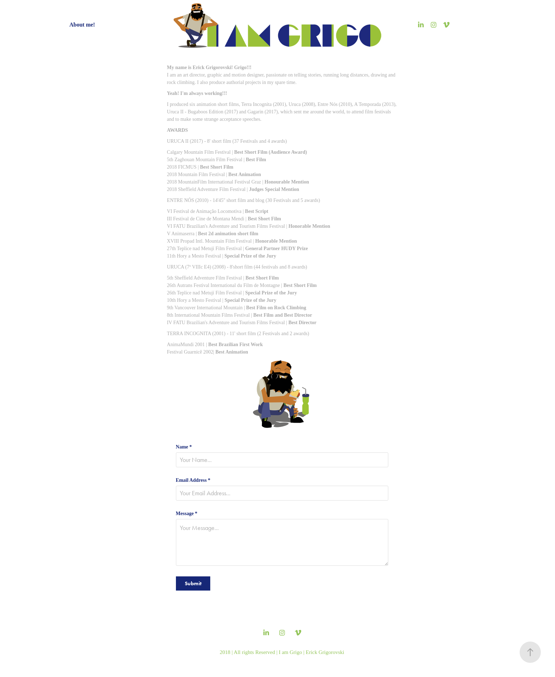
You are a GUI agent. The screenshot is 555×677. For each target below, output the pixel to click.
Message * (187, 513)
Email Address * (193, 480)
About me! (82, 25)
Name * (184, 447)
